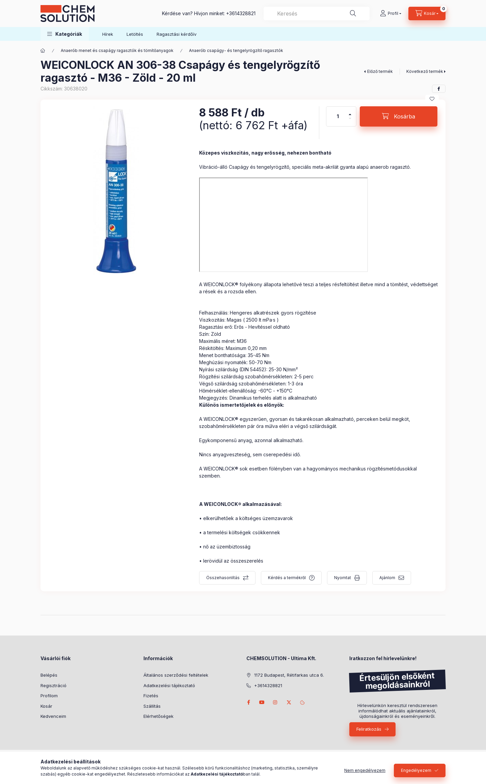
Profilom (49, 695)
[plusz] (350, 111)
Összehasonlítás (223, 577)
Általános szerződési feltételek (175, 675)
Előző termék (380, 71)
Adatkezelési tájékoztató (169, 685)
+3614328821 (240, 13)
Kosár (46, 706)
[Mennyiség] (338, 116)
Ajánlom (387, 577)
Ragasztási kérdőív (176, 34)
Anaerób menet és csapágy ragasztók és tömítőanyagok (117, 50)
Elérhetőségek (158, 716)
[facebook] (439, 89)
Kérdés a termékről (287, 577)
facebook (248, 702)
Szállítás (152, 706)
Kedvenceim (53, 716)
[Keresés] (353, 13)
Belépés (48, 675)
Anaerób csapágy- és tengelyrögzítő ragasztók (236, 50)
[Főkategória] (42, 51)
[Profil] (390, 13)
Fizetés (150, 695)
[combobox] (317, 13)
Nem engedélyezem (364, 770)
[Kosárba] (398, 116)
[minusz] (350, 121)
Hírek (107, 34)
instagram (275, 702)
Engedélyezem (416, 770)
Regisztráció (53, 685)
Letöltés (135, 34)
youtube (262, 702)
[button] (64, 34)
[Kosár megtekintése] (427, 13)
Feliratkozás (368, 729)
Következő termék (424, 71)
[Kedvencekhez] (432, 99)
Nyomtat (342, 577)
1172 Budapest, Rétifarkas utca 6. (289, 675)
